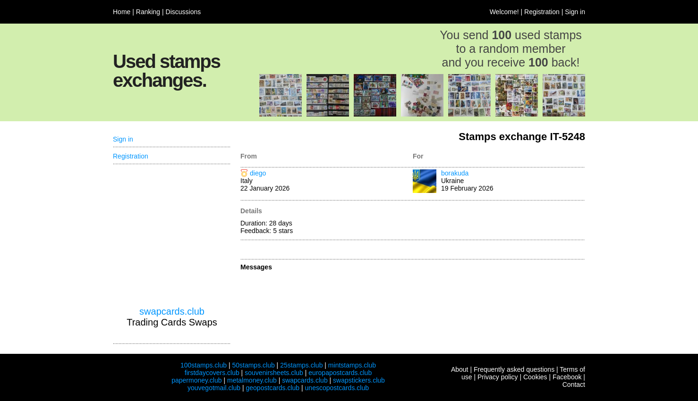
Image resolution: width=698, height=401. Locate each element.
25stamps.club (301, 365)
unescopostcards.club (337, 388)
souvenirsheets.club (274, 372)
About (459, 369)
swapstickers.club (359, 380)
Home (121, 12)
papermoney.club (196, 380)
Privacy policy (497, 377)
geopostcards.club (273, 388)
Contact (573, 384)
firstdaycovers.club (212, 372)
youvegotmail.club (213, 388)
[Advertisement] (172, 235)
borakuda (454, 173)
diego (258, 173)
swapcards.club (171, 311)
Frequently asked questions (514, 369)
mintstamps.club (352, 365)
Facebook (567, 377)
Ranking (148, 12)
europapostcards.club (340, 372)
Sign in (575, 12)
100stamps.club (203, 365)
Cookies (535, 377)
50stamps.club (253, 365)
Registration (542, 12)
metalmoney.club (252, 380)
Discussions (183, 12)
